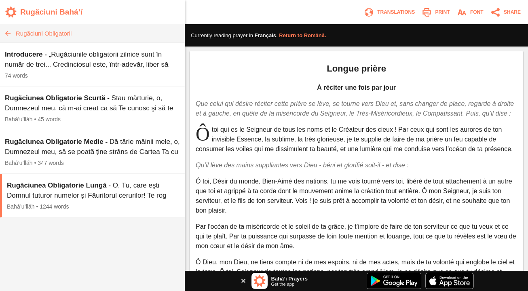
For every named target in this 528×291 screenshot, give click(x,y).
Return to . (302, 35)
